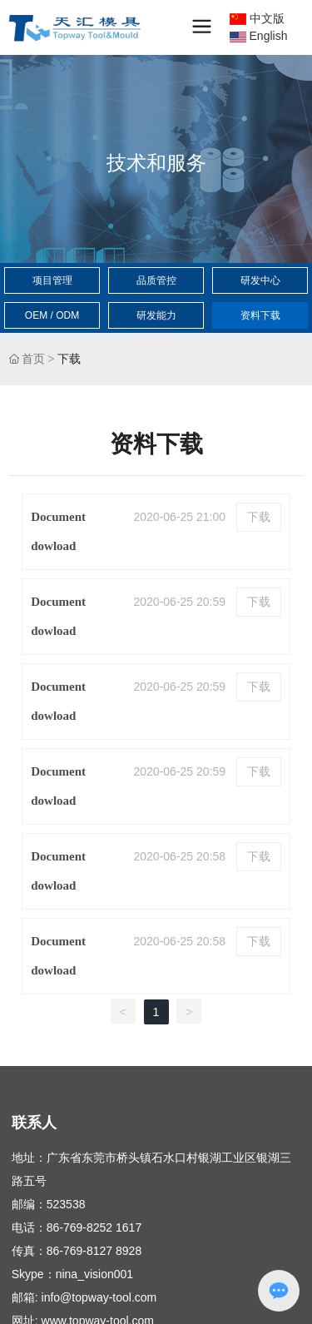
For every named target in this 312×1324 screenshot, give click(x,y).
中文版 (257, 18)
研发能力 (156, 315)
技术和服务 (156, 162)
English (259, 35)
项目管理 (52, 280)
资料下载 (260, 315)
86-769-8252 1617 (94, 1227)
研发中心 (260, 280)
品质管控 (156, 280)
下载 (258, 517)
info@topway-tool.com (99, 1297)
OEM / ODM (52, 315)
